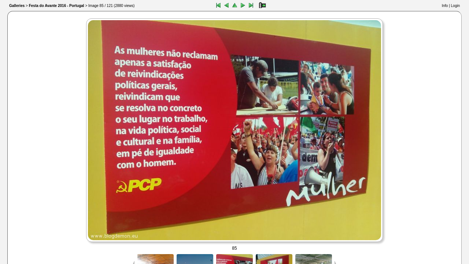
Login (455, 6)
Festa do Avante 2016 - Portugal (56, 6)
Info (445, 6)
